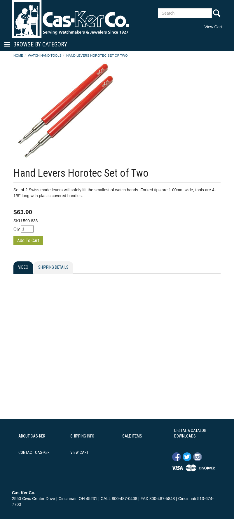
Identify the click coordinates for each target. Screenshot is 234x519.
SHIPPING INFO (82, 436)
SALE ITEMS (132, 436)
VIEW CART (79, 452)
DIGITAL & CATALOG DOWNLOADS (190, 433)
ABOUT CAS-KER (31, 436)
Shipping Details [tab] (53, 267)
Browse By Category (40, 44)
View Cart (213, 27)
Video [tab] (23, 267)
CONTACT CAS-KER (34, 452)
